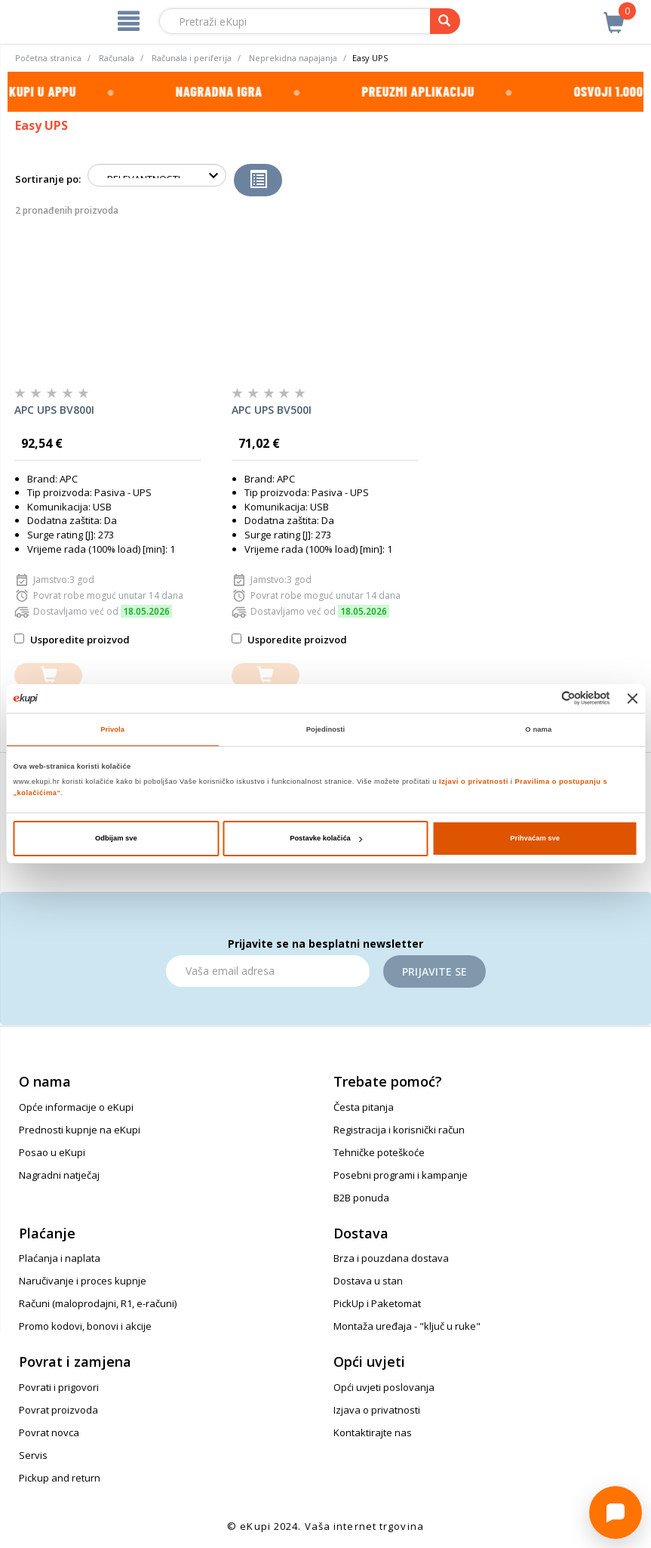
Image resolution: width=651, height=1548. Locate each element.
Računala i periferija (192, 57)
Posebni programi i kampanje (400, 1175)
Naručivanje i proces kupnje (82, 1280)
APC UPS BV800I (54, 409)
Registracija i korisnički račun (399, 1129)
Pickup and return (59, 1478)
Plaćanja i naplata (59, 1258)
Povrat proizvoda (58, 1410)
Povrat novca (49, 1432)
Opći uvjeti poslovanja (384, 1387)
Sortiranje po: (48, 179)
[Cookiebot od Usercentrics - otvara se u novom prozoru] (544, 698)
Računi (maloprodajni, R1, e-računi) (98, 1303)
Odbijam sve (116, 838)
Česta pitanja (363, 1107)
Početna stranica (48, 57)
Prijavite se (434, 971)
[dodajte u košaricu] (48, 675)
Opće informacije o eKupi (76, 1107)
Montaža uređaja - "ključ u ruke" (407, 1326)
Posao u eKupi (52, 1152)
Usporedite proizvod (72, 639)
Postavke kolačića (326, 838)
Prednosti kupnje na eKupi (79, 1129)
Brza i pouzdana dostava (391, 1258)
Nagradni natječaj (59, 1175)
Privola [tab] (112, 729)
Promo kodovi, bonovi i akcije (85, 1326)
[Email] (268, 971)
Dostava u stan (368, 1280)
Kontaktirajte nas (372, 1432)
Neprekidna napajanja (293, 57)
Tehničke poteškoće (379, 1152)
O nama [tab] (538, 729)
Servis (33, 1455)
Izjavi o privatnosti (473, 781)
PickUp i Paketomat (377, 1303)
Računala (116, 57)
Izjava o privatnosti (376, 1410)
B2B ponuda (361, 1197)
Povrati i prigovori (59, 1387)
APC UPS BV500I (272, 409)
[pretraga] (445, 21)
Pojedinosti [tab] (325, 729)
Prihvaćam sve (535, 838)
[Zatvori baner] (633, 698)
